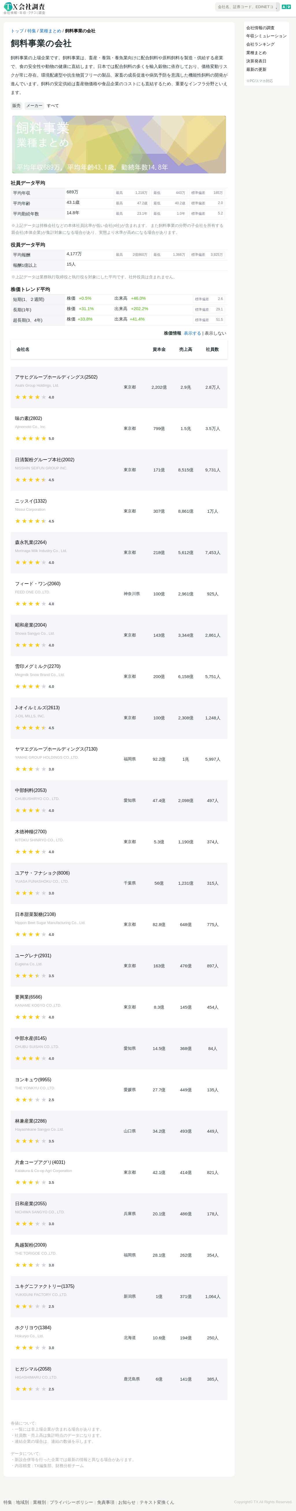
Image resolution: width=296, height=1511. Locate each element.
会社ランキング (260, 44)
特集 (31, 30)
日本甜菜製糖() (35, 914)
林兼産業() (31, 1121)
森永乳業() (31, 542)
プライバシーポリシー (71, 1502)
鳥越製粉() (31, 1244)
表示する (192, 333)
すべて (53, 105)
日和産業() (31, 1203)
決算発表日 (256, 61)
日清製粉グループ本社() (45, 459)
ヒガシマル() (33, 1368)
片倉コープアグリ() (40, 1162)
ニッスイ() (31, 501)
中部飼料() (31, 790)
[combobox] (231, 7)
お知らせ (127, 1502)
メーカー (34, 105)
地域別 (22, 1502)
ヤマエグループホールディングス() (56, 749)
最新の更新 (256, 69)
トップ (17, 30)
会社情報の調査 (260, 27)
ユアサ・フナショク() (42, 873)
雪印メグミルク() (38, 666)
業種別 (39, 1502)
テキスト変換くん (157, 1502)
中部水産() (31, 1038)
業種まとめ (50, 30)
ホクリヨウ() (33, 1327)
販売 (16, 105)
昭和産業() (31, 625)
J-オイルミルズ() (37, 707)
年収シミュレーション (266, 36)
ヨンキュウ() (33, 1079)
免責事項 (105, 1502)
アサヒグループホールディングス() (56, 377)
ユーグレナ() (33, 955)
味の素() (28, 418)
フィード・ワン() (38, 583)
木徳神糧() (31, 831)
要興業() (28, 997)
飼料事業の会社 (80, 30)
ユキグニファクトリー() (45, 1286)
